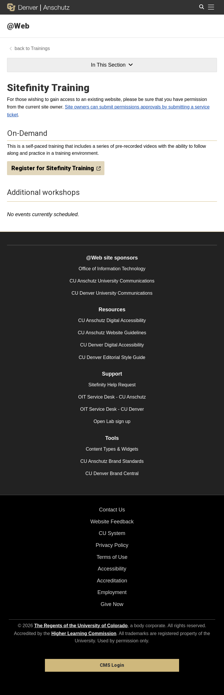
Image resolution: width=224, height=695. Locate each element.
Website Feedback (112, 522)
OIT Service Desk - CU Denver (112, 409)
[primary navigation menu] (211, 7)
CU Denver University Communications (111, 293)
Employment (112, 592)
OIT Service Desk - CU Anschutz (112, 396)
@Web (18, 26)
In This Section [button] (112, 65)
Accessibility (112, 569)
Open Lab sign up (112, 421)
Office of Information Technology (112, 268)
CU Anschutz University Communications (112, 280)
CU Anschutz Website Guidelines (112, 332)
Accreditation (112, 581)
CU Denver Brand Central (112, 473)
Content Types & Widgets (112, 449)
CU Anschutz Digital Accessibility (112, 320)
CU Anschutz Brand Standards (112, 461)
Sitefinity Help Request (112, 384)
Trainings (40, 48)
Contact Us (112, 510)
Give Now (112, 604)
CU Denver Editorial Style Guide (112, 357)
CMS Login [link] (112, 665)
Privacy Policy (112, 545)
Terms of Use (112, 557)
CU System (112, 533)
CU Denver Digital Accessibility (112, 344)
